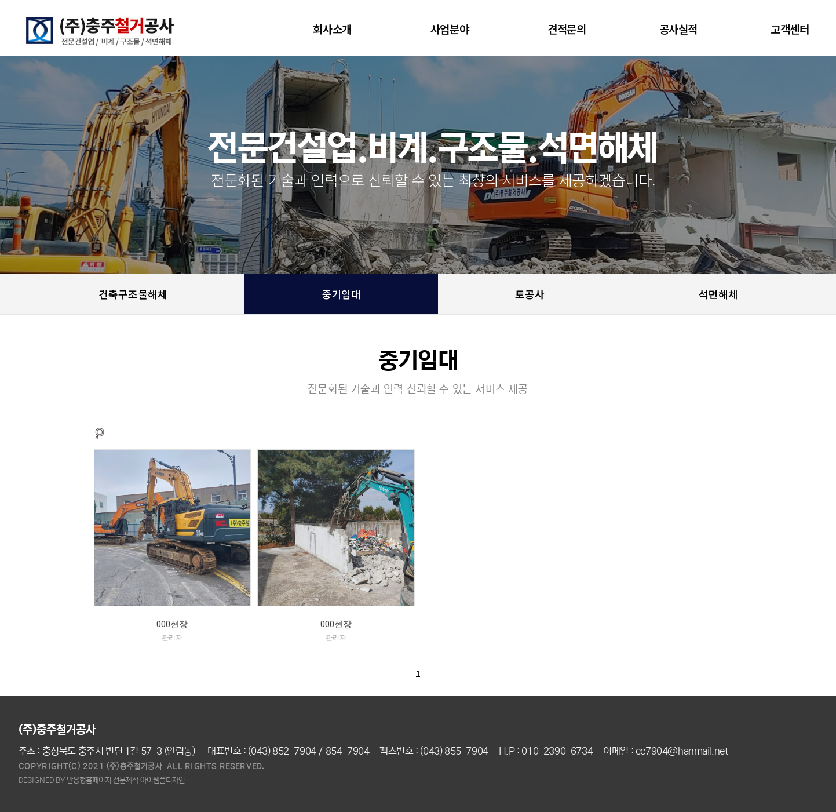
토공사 (530, 293)
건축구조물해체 (132, 293)
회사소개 (335, 29)
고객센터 (793, 29)
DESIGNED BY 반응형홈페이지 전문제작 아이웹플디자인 (102, 780)
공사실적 (678, 29)
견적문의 (566, 29)
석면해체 (718, 293)
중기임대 (341, 293)
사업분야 (452, 29)
